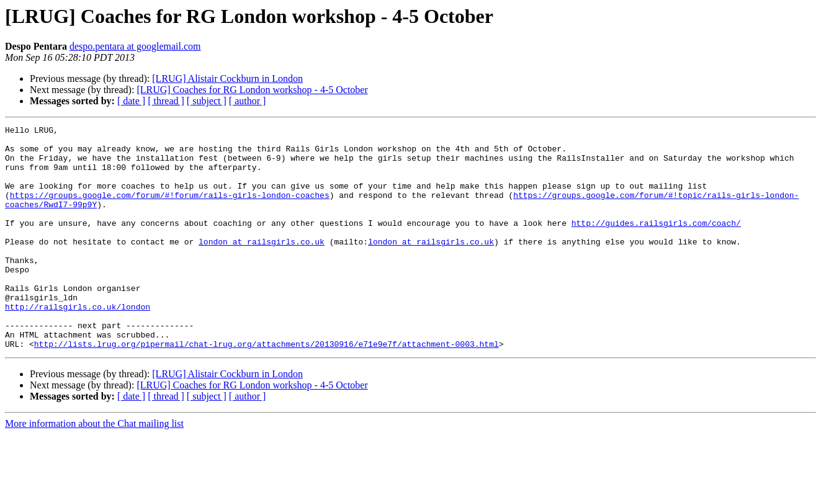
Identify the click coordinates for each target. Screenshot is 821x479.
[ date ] (131, 101)
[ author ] (247, 101)
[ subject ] (207, 101)
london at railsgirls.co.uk (262, 265)
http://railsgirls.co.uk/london (77, 343)
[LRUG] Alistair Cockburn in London (227, 78)
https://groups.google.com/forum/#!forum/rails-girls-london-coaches (170, 209)
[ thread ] (166, 101)
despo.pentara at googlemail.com (135, 46)
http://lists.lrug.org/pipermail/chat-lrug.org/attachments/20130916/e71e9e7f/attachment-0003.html (266, 388)
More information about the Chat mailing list (94, 468)
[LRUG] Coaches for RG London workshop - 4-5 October (252, 89)
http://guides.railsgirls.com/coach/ (656, 243)
